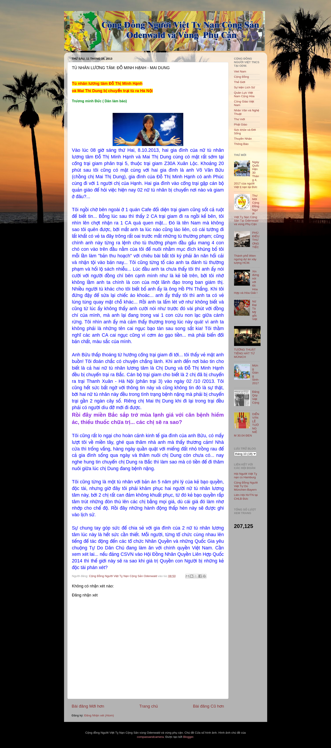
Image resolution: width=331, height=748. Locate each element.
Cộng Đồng (241, 76)
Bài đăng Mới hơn (88, 706)
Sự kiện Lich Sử (244, 87)
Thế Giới (239, 82)
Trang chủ (148, 706)
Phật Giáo (240, 124)
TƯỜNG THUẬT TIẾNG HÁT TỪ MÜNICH (245, 353)
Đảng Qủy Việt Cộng (255, 397)
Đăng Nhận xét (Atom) (99, 715)
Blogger (188, 737)
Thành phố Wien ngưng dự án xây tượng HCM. (245, 259)
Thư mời (239, 119)
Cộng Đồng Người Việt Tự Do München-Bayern (246, 486)
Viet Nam (240, 71)
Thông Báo (241, 144)
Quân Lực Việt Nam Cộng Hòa (244, 94)
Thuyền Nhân (243, 138)
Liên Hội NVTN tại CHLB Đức (246, 496)
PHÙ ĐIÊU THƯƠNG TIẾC (255, 240)
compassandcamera (150, 737)
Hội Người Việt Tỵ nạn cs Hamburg (245, 475)
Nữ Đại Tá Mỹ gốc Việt (254, 310)
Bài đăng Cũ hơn (208, 706)
